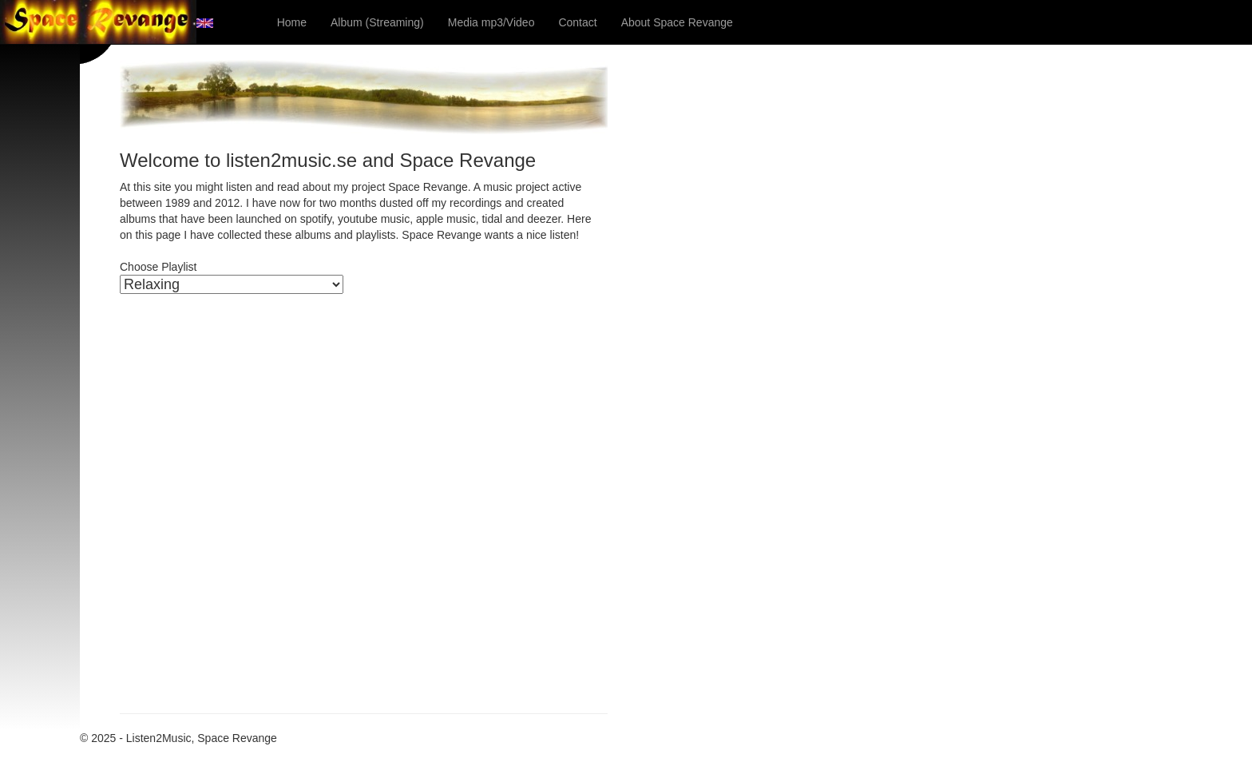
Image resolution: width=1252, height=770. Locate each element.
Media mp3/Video (491, 22)
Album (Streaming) (377, 22)
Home (292, 22)
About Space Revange (677, 22)
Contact (577, 22)
